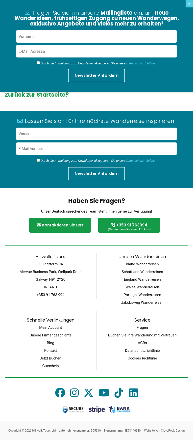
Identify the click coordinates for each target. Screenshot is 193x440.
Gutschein (50, 366)
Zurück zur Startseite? (37, 95)
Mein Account (50, 327)
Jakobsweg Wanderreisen (142, 302)
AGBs (142, 343)
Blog (50, 343)
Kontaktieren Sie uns (60, 225)
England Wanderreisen (142, 279)
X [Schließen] (189, 3)
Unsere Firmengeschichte (50, 335)
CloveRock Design (173, 430)
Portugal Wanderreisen (142, 295)
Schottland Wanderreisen (142, 272)
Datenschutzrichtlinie (140, 161)
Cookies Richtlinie (142, 358)
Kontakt (50, 350)
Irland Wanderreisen (142, 264)
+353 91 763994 (129, 227)
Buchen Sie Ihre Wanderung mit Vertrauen (142, 335)
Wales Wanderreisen (142, 287)
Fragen (142, 327)
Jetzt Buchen (50, 358)
